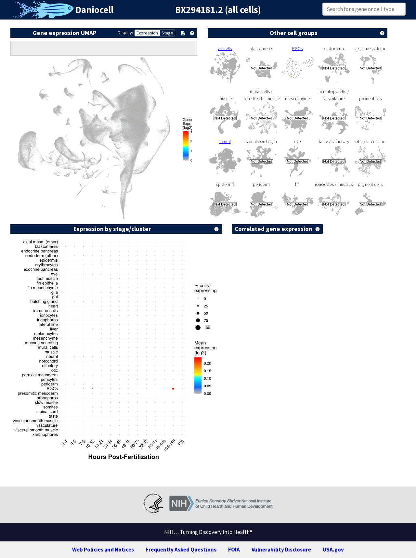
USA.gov (333, 549)
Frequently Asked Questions (181, 549)
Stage (167, 33)
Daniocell (94, 10)
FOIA (234, 549)
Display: (125, 32)
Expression (147, 33)
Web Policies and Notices (103, 549)
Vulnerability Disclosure (281, 549)
